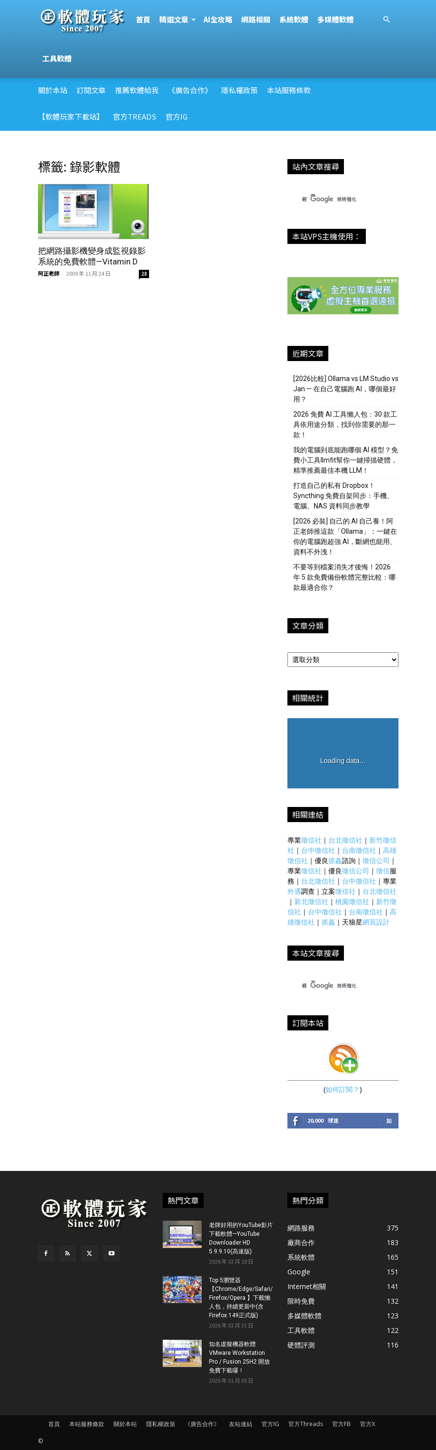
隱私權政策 (239, 90)
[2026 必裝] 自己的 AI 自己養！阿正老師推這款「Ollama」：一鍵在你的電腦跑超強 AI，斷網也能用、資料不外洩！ (345, 536)
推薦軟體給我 (137, 90)
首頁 (143, 19)
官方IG (177, 116)
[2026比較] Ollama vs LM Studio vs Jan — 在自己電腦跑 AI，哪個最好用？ (345, 389)
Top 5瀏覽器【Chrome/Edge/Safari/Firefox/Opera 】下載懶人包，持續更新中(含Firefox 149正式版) (241, 1298)
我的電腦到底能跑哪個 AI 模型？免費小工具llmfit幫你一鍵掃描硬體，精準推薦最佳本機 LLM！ (345, 460)
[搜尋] (334, 199)
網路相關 (255, 19)
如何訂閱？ (342, 1089)
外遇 (294, 891)
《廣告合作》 (190, 90)
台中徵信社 (318, 850)
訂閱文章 (91, 90)
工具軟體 (57, 58)
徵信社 (311, 840)
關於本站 (52, 90)
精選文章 (177, 19)
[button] (386, 19)
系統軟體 (293, 19)
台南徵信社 (359, 850)
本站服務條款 (289, 90)
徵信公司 (376, 860)
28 (144, 273)
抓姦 (335, 860)
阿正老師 (48, 273)
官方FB (341, 1424)
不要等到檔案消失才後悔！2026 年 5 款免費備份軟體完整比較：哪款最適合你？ (344, 577)
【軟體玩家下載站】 (71, 116)
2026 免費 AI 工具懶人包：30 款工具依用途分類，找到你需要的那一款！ (345, 424)
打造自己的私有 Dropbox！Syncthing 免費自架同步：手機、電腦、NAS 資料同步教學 (343, 496)
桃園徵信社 (352, 901)
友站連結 (240, 1424)
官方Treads (134, 116)
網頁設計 (376, 921)
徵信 (383, 870)
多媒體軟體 (335, 19)
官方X (367, 1424)
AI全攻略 (218, 19)
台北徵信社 (345, 840)
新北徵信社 (311, 901)
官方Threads (305, 1424)
